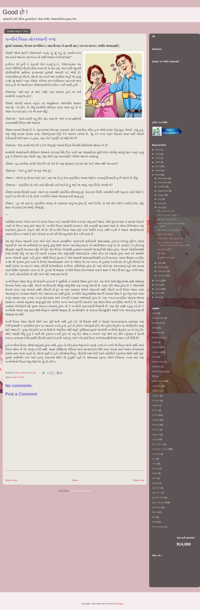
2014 (158, 280)
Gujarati (156, 347)
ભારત (154, 478)
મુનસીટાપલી (157, 497)
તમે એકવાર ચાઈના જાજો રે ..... (171, 230)
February (162, 271)
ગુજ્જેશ (155, 420)
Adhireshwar (158, 318)
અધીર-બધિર (157, 381)
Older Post (138, 480)
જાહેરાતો (156, 434)
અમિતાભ (156, 391)
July (160, 199)
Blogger (119, 603)
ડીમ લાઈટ (161, 253)
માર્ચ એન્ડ (156, 493)
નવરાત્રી (156, 454)
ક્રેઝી (154, 415)
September (163, 191)
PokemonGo (158, 362)
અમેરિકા (155, 395)
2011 (158, 293)
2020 (158, 154)
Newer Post (11, 480)
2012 (158, 289)
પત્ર (154, 463)
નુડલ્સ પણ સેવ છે (165, 234)
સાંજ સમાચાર (158, 527)
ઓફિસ (155, 405)
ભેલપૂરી (155, 483)
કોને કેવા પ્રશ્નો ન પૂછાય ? (168, 215)
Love (154, 357)
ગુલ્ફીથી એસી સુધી (165, 258)
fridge (154, 342)
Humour (156, 352)
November (163, 182)
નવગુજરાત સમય (159, 449)
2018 (158, 162)
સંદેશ (154, 522)
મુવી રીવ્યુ (156, 507)
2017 (158, 166)
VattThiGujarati (159, 371)
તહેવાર (155, 439)
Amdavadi (156, 323)
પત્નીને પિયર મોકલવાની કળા (170, 238)
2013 (158, 285)
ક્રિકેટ (155, 410)
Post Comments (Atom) (80, 490)
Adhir (154, 313)
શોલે (154, 517)
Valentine (156, 366)
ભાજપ (154, 473)
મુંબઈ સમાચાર (18, 377)
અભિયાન (156, 386)
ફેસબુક (155, 468)
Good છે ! (15, 12)
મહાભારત (156, 488)
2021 (158, 149)
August (161, 195)
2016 (158, 170)
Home (75, 480)
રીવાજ (155, 512)
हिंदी (153, 376)
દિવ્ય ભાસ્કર (157, 444)
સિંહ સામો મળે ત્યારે (165, 211)
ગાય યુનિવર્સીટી (164, 249)
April (160, 263)
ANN (154, 328)
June (160, 203)
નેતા (154, 459)
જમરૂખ (155, 429)
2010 (158, 297)
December (163, 178)
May (160, 207)
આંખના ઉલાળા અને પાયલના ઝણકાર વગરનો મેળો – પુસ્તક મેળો (173, 244)
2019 (158, 158)
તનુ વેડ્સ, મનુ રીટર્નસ (167, 219)
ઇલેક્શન (156, 400)
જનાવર (155, 425)
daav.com (156, 332)
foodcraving (157, 337)
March (161, 267)
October (162, 186)
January (162, 275)
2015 (158, 175)
